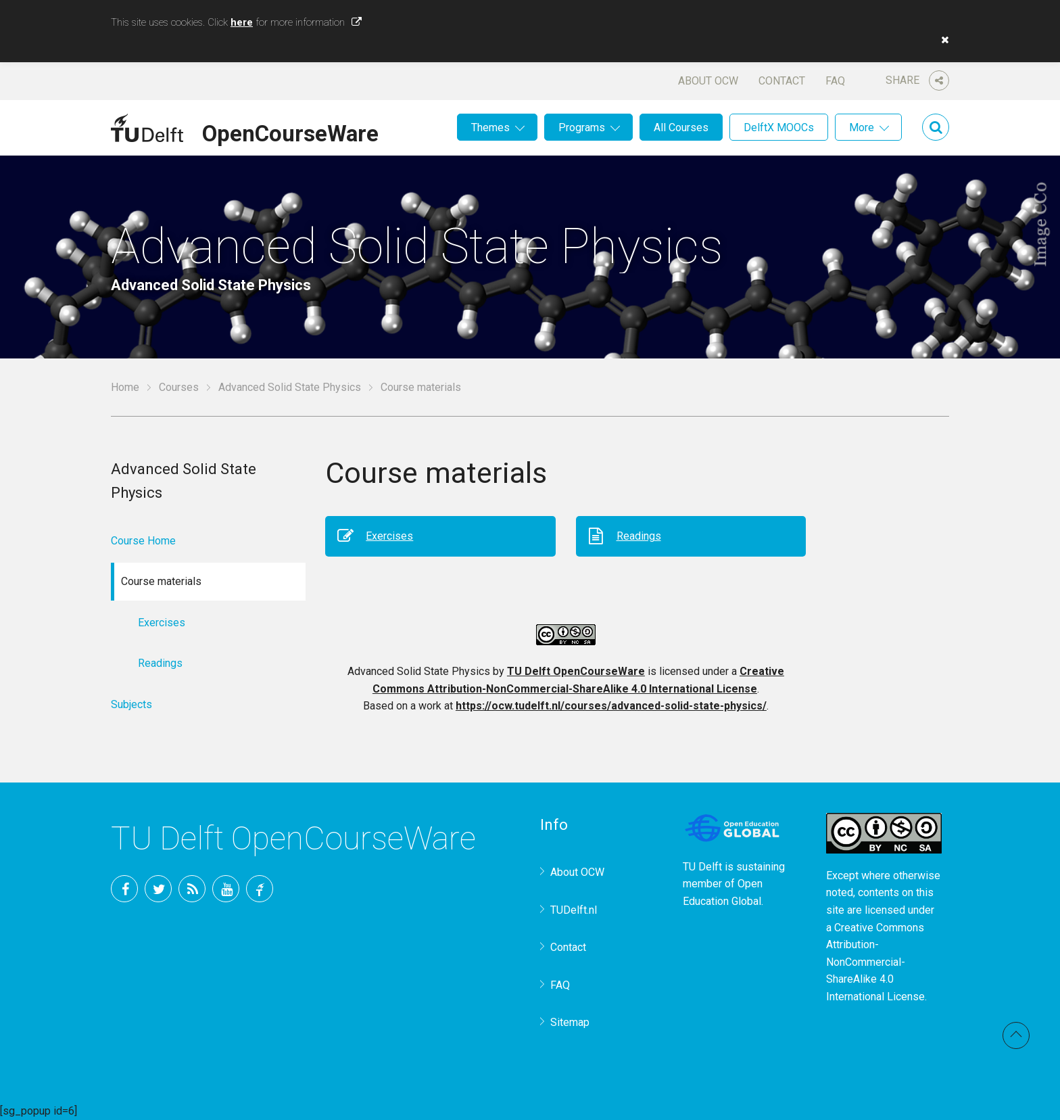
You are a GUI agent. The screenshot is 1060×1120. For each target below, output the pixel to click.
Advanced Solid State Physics (289, 387)
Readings (639, 536)
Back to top (1016, 1035)
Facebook (124, 888)
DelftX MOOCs (779, 127)
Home (125, 387)
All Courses (681, 127)
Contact (781, 80)
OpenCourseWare (290, 131)
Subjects (131, 704)
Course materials (421, 387)
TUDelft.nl (573, 910)
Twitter (158, 888)
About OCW (708, 80)
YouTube (225, 888)
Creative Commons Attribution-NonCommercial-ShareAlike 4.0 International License (875, 962)
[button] (941, 40)
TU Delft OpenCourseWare (576, 671)
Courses (179, 387)
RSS (192, 888)
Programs (581, 127)
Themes (490, 127)
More (861, 127)
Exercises (389, 536)
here (242, 22)
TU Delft (259, 888)
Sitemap (569, 1022)
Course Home (143, 540)
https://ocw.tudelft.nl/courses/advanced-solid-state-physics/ (611, 705)
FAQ (835, 80)
